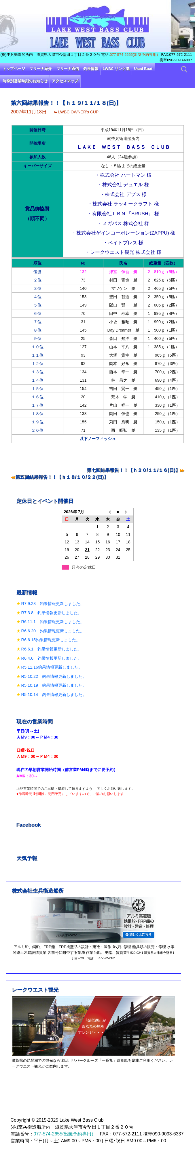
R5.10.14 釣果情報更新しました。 (53, 694)
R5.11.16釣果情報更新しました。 (51, 667)
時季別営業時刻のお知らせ (25, 81)
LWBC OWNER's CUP (78, 112)
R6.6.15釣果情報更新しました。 (50, 640)
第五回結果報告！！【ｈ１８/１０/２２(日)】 (62, 477)
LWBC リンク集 (116, 68)
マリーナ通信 (67, 68)
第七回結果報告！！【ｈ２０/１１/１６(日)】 (133, 470)
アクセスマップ (65, 81)
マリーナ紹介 (40, 68)
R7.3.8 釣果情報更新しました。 (51, 612)
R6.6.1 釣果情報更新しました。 (51, 649)
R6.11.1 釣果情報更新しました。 (52, 621)
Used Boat (143, 68)
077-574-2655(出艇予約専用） (135, 54)
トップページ (14, 68)
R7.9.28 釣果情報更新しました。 (52, 603)
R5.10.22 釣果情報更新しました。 (53, 676)
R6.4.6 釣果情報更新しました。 (51, 658)
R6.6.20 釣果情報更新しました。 (52, 631)
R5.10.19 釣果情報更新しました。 (53, 685)
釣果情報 (90, 68)
